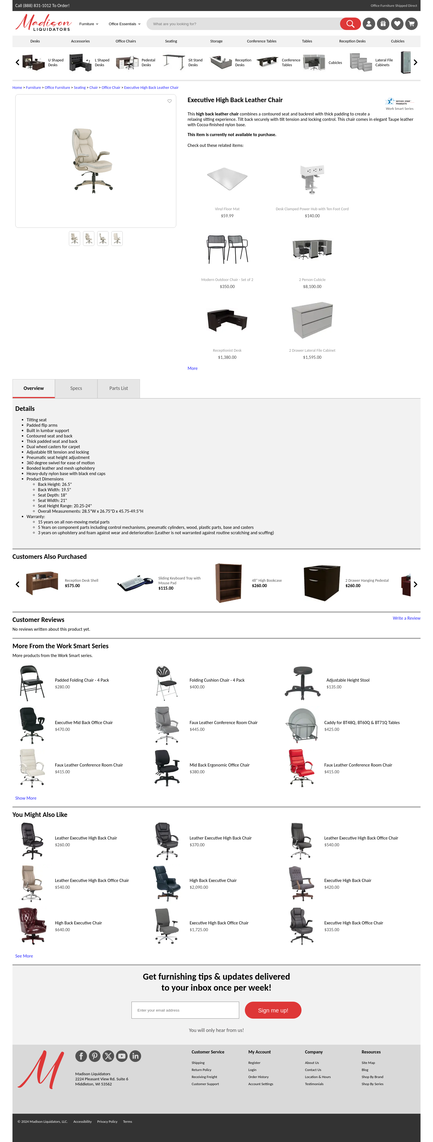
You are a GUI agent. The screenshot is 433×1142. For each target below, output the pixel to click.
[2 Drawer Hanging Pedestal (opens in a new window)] (322, 600)
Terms (127, 1121)
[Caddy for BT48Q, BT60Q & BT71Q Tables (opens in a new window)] (301, 744)
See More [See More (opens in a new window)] (24, 956)
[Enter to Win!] (383, 28)
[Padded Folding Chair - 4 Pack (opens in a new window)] (32, 701)
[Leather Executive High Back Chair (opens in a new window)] (32, 859)
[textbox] (185, 1010)
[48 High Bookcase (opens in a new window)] (228, 601)
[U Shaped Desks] (33, 72)
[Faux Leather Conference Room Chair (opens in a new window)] (167, 744)
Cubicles (397, 41)
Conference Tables (262, 41)
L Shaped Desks (102, 62)
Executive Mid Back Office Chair (84, 722)
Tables (307, 41)
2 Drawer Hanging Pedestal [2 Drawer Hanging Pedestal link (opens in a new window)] (367, 580)
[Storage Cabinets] (407, 72)
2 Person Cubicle (312, 280)
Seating (171, 41)
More (193, 368)
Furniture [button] (89, 24)
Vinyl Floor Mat (227, 209)
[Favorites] (397, 28)
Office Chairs (126, 41)
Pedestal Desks (148, 62)
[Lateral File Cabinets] (361, 72)
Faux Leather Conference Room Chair (224, 722)
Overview (34, 388)
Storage (216, 41)
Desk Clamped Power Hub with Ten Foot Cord (312, 209)
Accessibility (82, 1121)
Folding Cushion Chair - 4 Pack (217, 680)
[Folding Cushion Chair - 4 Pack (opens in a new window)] (167, 701)
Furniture (33, 87)
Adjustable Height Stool (348, 680)
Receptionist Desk (227, 350)
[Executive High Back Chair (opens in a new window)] (301, 902)
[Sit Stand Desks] (174, 72)
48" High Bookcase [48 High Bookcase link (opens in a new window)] (267, 580)
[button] (350, 24)
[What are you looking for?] (247, 24)
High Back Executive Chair (213, 880)
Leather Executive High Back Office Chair (361, 838)
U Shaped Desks (55, 62)
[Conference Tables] (267, 72)
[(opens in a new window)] (400, 101)
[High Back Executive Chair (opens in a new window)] (166, 902)
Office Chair (111, 87)
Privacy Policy (107, 1121)
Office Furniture (57, 87)
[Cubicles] (314, 72)
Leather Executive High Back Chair (86, 838)
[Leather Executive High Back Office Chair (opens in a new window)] (301, 859)
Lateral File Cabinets (384, 62)
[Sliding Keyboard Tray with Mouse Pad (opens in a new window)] (135, 591)
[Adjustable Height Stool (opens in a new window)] (303, 701)
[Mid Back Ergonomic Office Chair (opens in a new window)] (167, 786)
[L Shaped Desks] (80, 72)
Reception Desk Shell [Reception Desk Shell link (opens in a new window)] (81, 580)
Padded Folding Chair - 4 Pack (82, 680)
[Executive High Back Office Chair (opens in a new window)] (167, 944)
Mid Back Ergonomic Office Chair (220, 765)
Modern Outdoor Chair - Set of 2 (227, 280)
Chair (94, 87)
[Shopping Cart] (411, 24)
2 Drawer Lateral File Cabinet (312, 350)
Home (17, 87)
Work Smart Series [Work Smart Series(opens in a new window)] (399, 108)
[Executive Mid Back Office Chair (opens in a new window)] (32, 744)
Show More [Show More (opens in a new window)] (26, 798)
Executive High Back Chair (347, 880)
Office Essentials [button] (125, 24)
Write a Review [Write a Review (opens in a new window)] (407, 618)
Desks (35, 41)
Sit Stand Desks (195, 62)
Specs (76, 388)
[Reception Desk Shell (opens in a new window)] (41, 595)
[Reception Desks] (220, 72)
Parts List (118, 388)
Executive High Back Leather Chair (151, 87)
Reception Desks (352, 41)
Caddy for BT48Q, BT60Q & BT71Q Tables (362, 722)
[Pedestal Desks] (127, 72)
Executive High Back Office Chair (219, 923)
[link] (411, 24)
